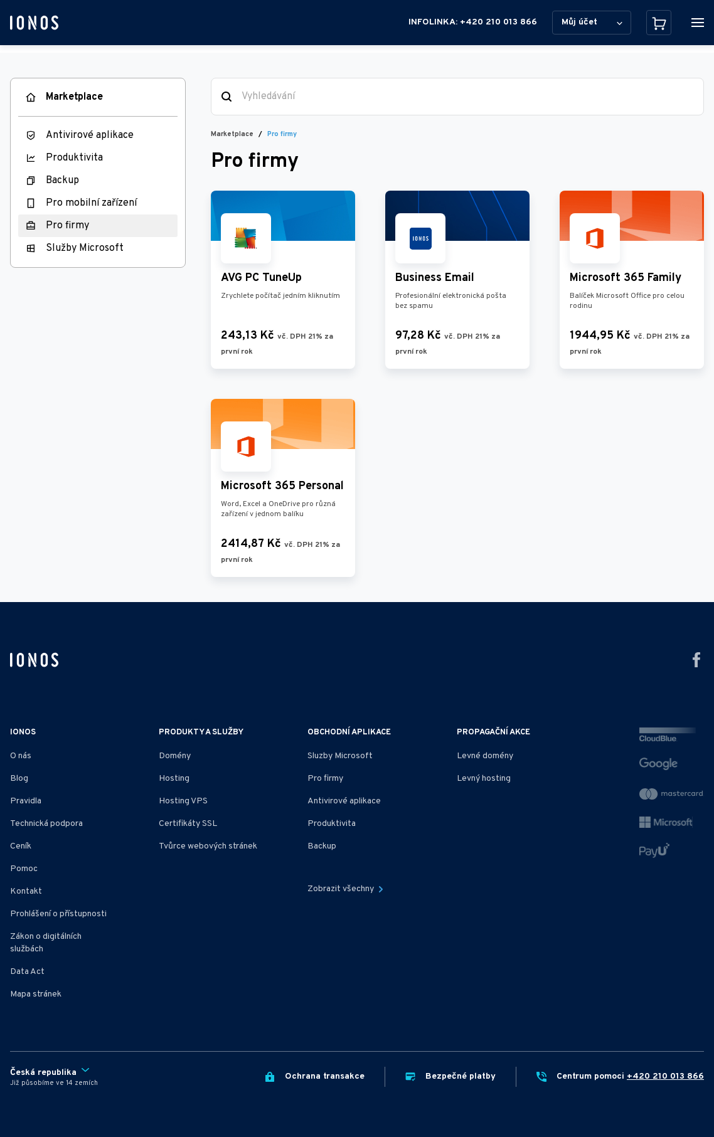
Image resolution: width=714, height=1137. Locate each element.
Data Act (27, 971)
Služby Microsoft (85, 248)
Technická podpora (46, 823)
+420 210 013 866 (665, 1076)
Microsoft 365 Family (625, 278)
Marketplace (74, 97)
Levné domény (485, 756)
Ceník (20, 846)
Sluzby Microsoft (340, 756)
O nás (20, 756)
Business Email (434, 278)
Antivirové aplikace (90, 135)
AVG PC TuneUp (261, 278)
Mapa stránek (35, 994)
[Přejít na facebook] (696, 659)
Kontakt (26, 891)
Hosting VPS (183, 801)
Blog (19, 778)
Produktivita (74, 158)
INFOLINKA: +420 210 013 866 (472, 22)
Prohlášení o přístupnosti (58, 914)
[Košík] (658, 22)
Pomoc (24, 869)
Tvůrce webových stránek (208, 846)
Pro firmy (67, 225)
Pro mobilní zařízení (91, 203)
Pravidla (25, 801)
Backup (62, 180)
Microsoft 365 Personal (282, 486)
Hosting (174, 778)
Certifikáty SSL (188, 823)
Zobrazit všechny (345, 889)
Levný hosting (484, 778)
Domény (175, 756)
